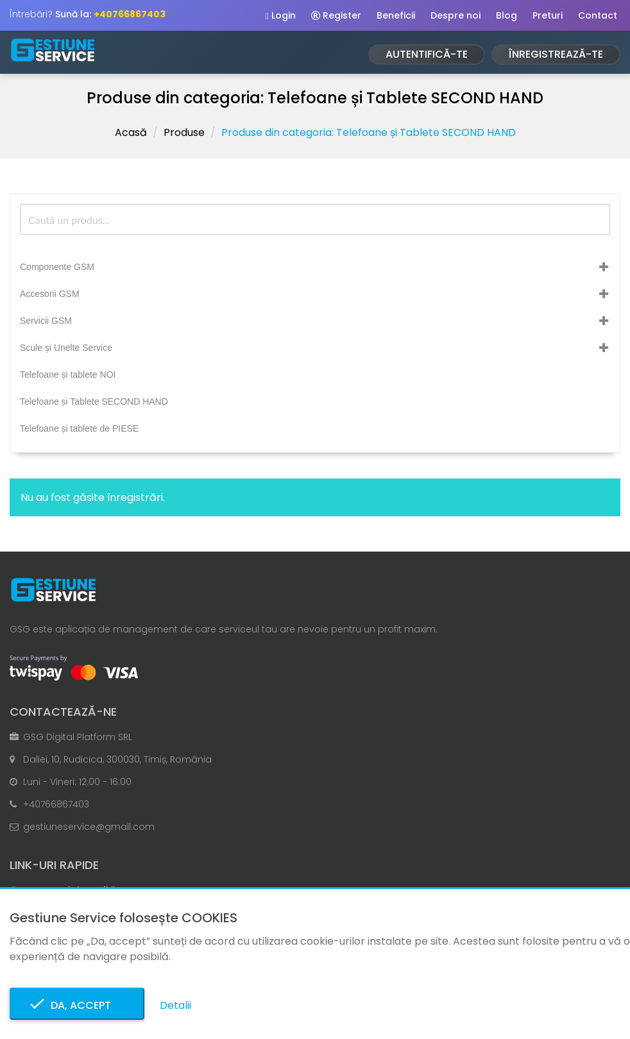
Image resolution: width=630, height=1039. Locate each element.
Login (281, 15)
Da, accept (77, 1005)
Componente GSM (57, 267)
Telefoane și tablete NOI (67, 374)
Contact (597, 15)
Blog (506, 15)
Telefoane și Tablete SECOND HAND (94, 401)
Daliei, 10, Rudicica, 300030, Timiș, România (117, 759)
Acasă (131, 132)
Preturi (547, 15)
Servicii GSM (46, 321)
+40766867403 (56, 804)
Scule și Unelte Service (66, 347)
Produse (184, 132)
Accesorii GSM (50, 294)
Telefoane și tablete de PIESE (79, 428)
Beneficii (396, 15)
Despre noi (455, 15)
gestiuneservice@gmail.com (89, 826)
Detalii (175, 1005)
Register (336, 15)
